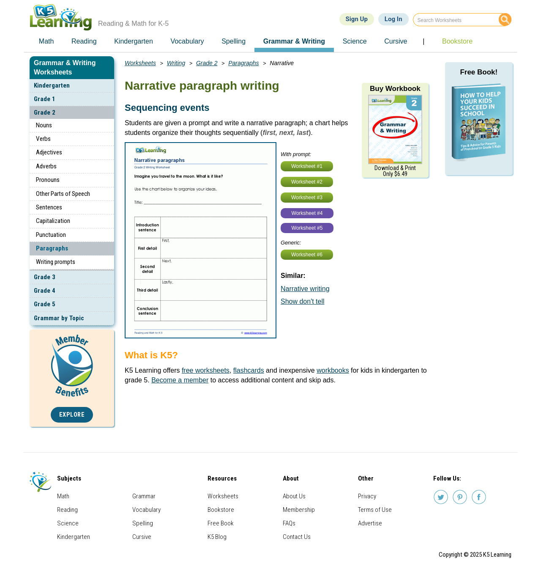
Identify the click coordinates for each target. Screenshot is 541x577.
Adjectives (49, 152)
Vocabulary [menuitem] (187, 41)
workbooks (333, 370)
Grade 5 (44, 304)
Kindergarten (52, 85)
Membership (299, 510)
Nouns (44, 125)
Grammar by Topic (59, 318)
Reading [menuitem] (84, 41)
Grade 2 (44, 112)
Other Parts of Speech (63, 194)
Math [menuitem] (46, 41)
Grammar (144, 496)
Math (63, 496)
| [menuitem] (423, 41)
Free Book (221, 523)
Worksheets (140, 63)
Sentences (49, 207)
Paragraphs (52, 248)
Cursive (141, 537)
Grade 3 (44, 277)
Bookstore (221, 510)
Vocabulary (146, 510)
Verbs (43, 139)
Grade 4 (44, 290)
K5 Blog (217, 537)
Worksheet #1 (306, 166)
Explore (72, 414)
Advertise (370, 523)
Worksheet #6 (306, 255)
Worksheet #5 (307, 228)
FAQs (289, 523)
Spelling (142, 523)
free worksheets (206, 370)
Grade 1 (44, 99)
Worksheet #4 (307, 213)
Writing (176, 63)
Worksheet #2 (306, 182)
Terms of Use (375, 510)
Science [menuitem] (355, 41)
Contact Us (297, 537)
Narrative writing (305, 288)
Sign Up (357, 19)
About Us (294, 496)
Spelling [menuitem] (233, 41)
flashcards (248, 370)
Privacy (367, 496)
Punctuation (51, 235)
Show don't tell (303, 301)
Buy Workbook (395, 89)
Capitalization (53, 221)
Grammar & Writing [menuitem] (294, 41)
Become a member (179, 380)
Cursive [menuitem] (395, 41)
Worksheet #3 (306, 198)
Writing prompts (55, 262)
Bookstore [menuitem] (457, 41)
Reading (67, 510)
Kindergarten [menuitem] (133, 41)
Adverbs (46, 166)
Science (68, 523)
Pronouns (48, 180)
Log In (393, 19)
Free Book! (478, 72)
